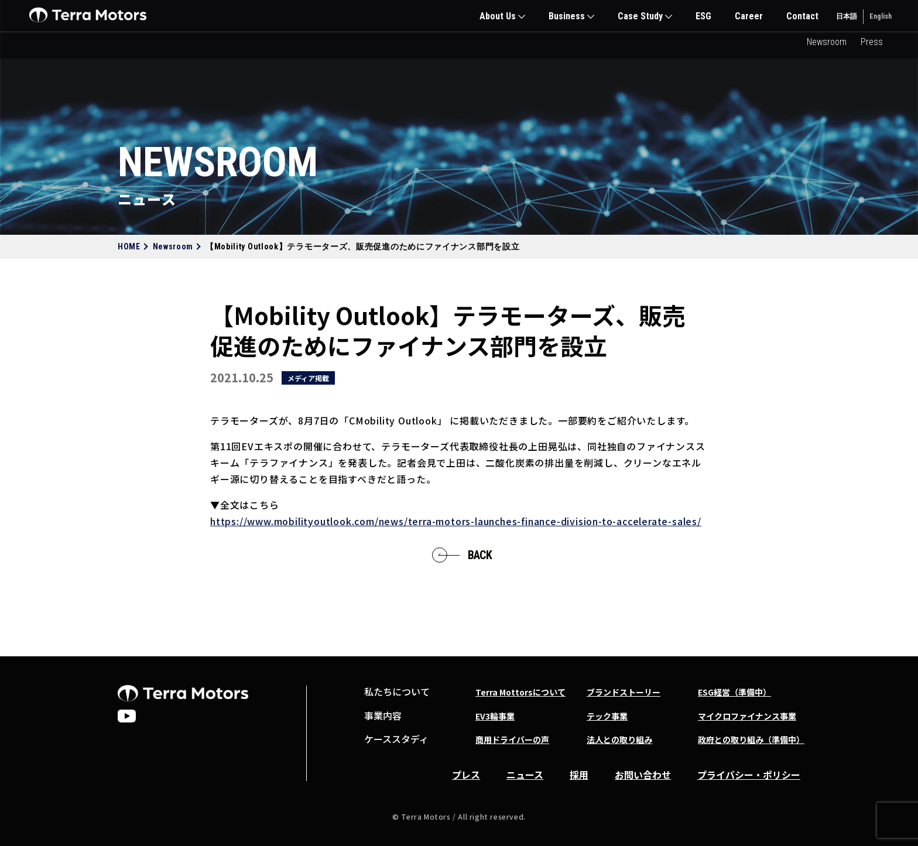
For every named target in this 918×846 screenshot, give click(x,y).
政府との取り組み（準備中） (751, 739)
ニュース (524, 775)
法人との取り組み (619, 739)
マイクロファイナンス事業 (747, 716)
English (880, 16)
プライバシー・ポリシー (748, 775)
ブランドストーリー (623, 692)
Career (749, 16)
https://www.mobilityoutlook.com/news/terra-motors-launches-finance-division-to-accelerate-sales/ (455, 521)
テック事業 (607, 716)
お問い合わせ (643, 775)
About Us (497, 16)
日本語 (846, 16)
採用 (579, 775)
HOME (129, 246)
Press (872, 41)
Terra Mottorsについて (520, 692)
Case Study (640, 16)
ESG (703, 16)
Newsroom (827, 41)
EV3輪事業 (495, 716)
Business (567, 16)
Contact (802, 16)
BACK (478, 555)
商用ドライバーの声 (512, 739)
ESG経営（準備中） (734, 692)
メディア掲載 (308, 378)
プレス (466, 775)
